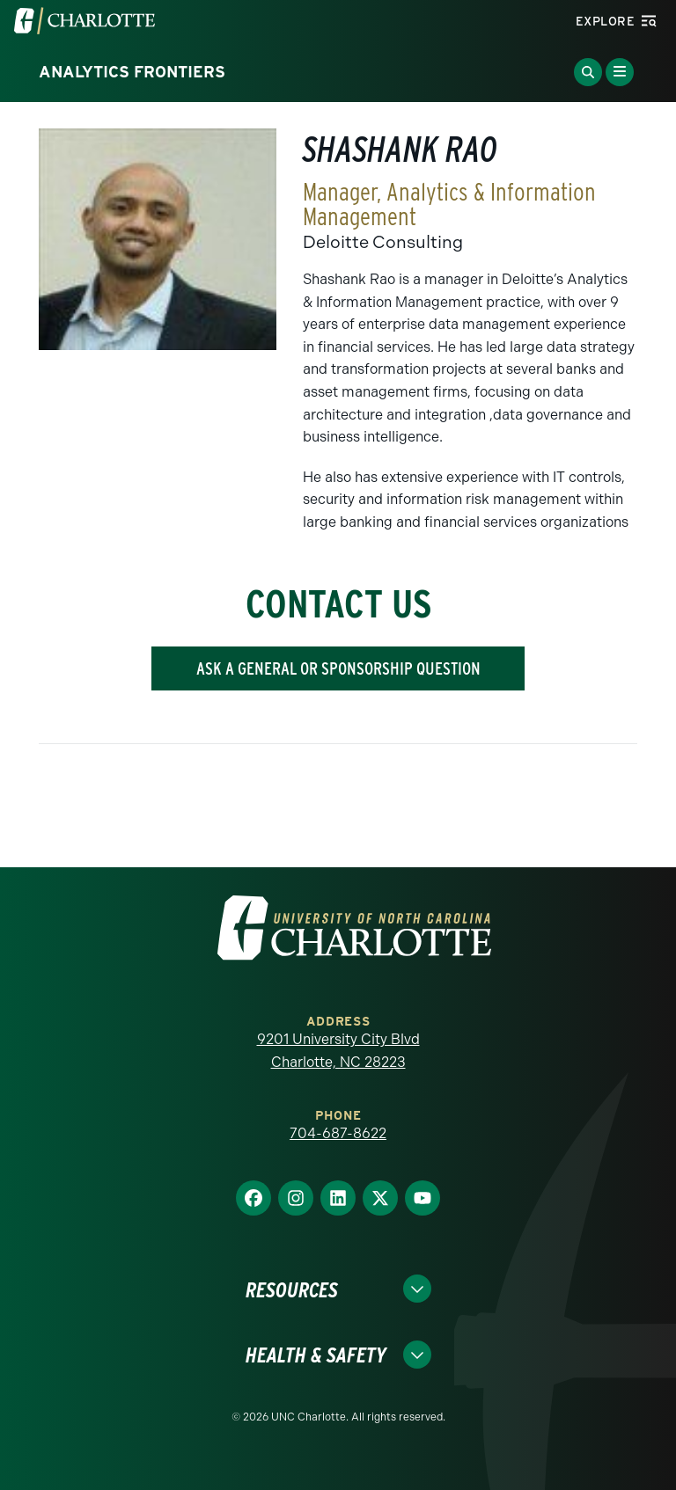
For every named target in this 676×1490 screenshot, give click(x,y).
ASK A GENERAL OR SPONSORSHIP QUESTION (338, 668)
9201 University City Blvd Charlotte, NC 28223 (338, 1050)
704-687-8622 (338, 1133)
